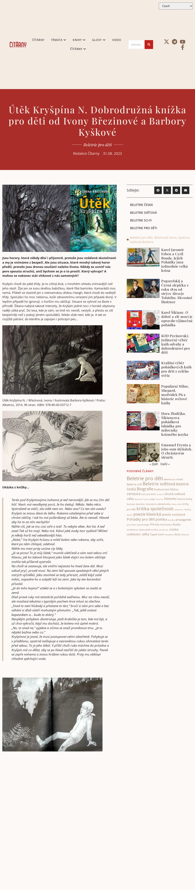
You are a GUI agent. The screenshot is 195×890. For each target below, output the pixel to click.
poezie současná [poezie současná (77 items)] (173, 514)
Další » (165, 464)
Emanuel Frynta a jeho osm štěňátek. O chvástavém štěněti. (176, 451)
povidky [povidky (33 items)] (171, 520)
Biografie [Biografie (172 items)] (145, 489)
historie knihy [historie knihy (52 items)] (184, 499)
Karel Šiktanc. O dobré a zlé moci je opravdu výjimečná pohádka (177, 318)
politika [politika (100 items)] (161, 519)
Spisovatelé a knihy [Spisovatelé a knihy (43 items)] (148, 529)
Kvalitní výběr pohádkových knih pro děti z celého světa (176, 369)
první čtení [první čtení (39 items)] (131, 524)
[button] (158, 190)
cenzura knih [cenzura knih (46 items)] (148, 494)
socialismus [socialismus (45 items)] (132, 529)
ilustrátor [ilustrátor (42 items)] (140, 504)
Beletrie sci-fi (141, 220)
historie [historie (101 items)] (170, 498)
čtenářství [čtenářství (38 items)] (169, 534)
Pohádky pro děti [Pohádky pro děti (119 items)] (141, 519)
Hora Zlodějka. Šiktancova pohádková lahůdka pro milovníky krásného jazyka (174, 424)
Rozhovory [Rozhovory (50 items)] (166, 524)
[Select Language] (175, 6)
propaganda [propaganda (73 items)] (183, 519)
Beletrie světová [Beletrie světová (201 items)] (159, 484)
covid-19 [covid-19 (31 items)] (160, 494)
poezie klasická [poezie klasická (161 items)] (147, 514)
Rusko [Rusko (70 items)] (177, 524)
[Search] (136, 44)
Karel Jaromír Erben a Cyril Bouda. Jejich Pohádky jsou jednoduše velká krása (174, 260)
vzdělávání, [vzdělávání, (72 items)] (134, 534)
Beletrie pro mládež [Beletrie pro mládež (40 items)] (173, 479)
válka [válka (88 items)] (145, 534)
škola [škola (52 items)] (177, 534)
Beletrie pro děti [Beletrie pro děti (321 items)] (145, 478)
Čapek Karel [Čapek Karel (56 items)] (157, 534)
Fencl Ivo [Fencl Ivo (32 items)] (159, 499)
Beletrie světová (143, 213)
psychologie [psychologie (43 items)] (143, 524)
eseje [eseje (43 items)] (152, 499)
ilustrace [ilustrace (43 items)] (131, 504)
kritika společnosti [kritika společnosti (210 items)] (155, 509)
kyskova (183, 237)
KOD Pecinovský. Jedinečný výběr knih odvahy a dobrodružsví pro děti (175, 344)
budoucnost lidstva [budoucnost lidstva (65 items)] (166, 489)
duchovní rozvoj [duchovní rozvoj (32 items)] (142, 499)
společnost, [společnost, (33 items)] (164, 529)
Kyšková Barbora (141, 242)
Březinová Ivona (165, 237)
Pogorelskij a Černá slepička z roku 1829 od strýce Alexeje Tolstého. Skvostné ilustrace (176, 291)
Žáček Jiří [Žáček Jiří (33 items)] (185, 534)
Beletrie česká (141, 205)
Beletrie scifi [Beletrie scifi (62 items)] (134, 484)
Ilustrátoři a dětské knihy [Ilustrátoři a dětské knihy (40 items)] (158, 504)
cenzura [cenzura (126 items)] (133, 493)
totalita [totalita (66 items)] (173, 529)
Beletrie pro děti (97, 144)
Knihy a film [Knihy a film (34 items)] (176, 504)
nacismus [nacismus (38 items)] (178, 509)
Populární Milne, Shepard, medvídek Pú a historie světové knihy (175, 394)
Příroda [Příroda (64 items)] (154, 524)
